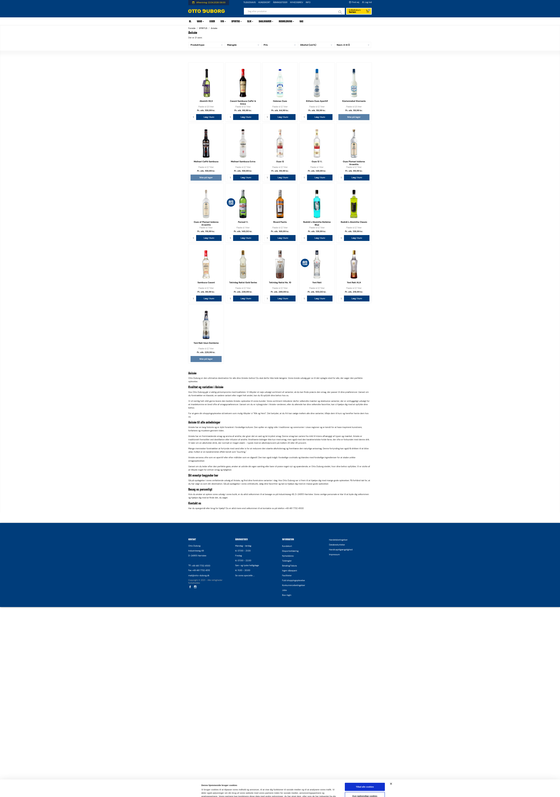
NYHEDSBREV (296, 2)
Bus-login (286, 595)
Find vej (355, 2)
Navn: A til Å (343, 44)
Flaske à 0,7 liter (243, 106)
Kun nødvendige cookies (364, 434)
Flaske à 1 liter (317, 167)
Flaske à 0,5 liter (206, 106)
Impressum (334, 554)
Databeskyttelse (337, 544)
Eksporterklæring (290, 551)
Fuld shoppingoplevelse (293, 580)
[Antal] (193, 117)
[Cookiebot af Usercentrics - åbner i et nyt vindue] (183, 446)
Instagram (195, 587)
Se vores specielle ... (244, 575)
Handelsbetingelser (338, 539)
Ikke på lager (354, 117)
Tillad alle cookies (365, 425)
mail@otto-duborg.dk (198, 575)
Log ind (368, 2)
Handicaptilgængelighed (341, 549)
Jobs (284, 590)
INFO (308, 2)
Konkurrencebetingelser (293, 585)
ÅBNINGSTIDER (280, 2)
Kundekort (287, 546)
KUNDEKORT (264, 2)
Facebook (189, 587)
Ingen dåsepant (289, 570)
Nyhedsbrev (288, 556)
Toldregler (287, 560)
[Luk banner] (391, 422)
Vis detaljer (207, 446)
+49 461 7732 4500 (201, 565)
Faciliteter (287, 575)
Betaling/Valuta (289, 565)
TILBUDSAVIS (249, 2)
